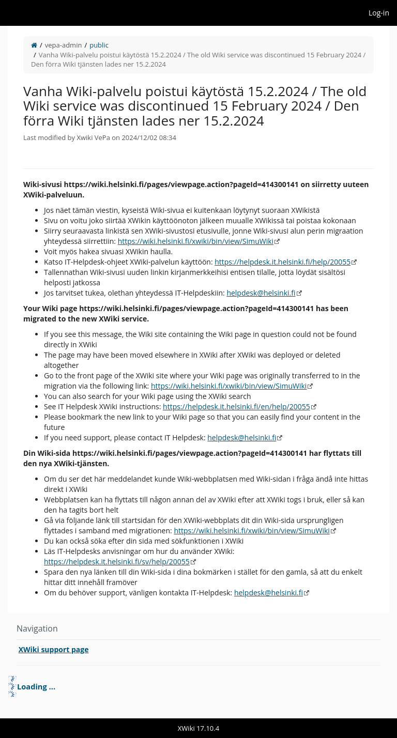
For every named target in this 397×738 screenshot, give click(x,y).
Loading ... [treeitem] (36, 686)
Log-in (379, 13)
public (99, 45)
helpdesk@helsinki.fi (260, 293)
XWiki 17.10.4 (198, 728)
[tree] (198, 686)
